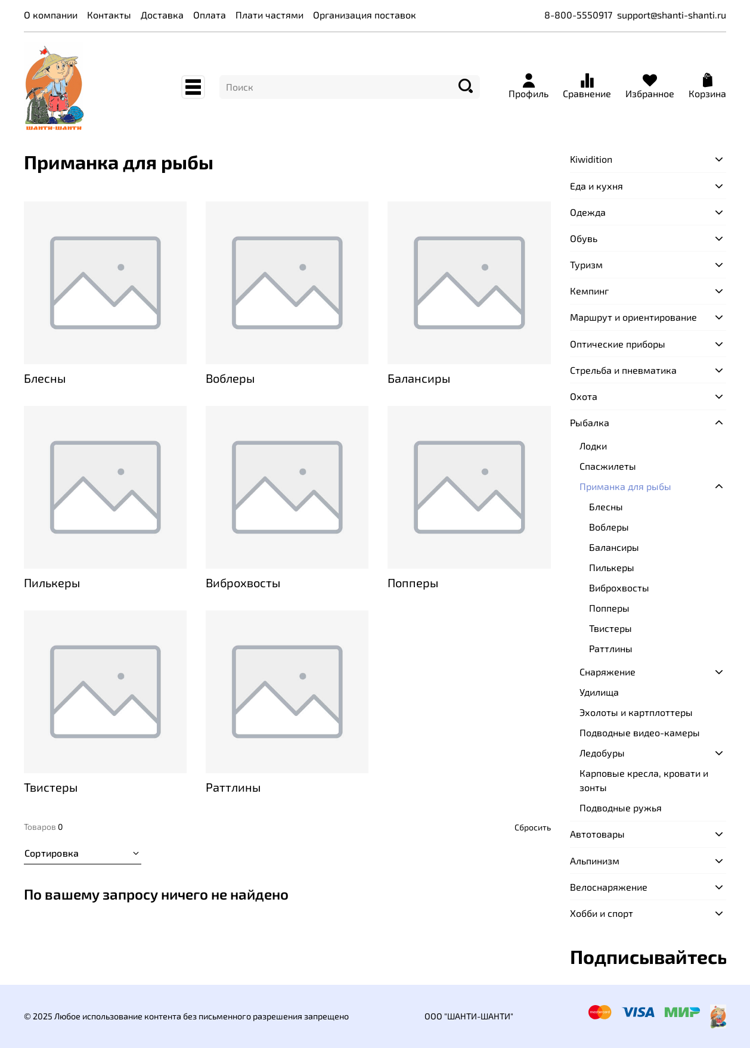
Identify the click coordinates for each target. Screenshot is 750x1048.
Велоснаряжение (608, 886)
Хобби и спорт (601, 913)
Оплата (209, 14)
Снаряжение (607, 671)
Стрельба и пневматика (623, 370)
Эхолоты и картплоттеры (636, 712)
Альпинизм (594, 860)
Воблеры (609, 526)
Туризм (586, 264)
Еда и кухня (596, 185)
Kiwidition (591, 159)
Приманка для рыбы (625, 486)
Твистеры (610, 628)
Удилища (599, 691)
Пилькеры (611, 567)
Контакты (109, 14)
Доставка (162, 14)
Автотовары (597, 833)
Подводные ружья (620, 807)
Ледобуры (602, 752)
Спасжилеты (607, 466)
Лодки (593, 445)
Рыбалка (589, 422)
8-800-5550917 (578, 14)
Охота (583, 396)
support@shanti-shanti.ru (671, 14)
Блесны (606, 506)
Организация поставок (364, 14)
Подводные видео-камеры (639, 732)
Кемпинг (589, 290)
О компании (51, 14)
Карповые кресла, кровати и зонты (643, 780)
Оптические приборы (617, 343)
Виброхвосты (619, 587)
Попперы (609, 607)
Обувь (583, 238)
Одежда (588, 212)
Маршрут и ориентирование (633, 317)
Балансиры (614, 547)
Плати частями (269, 14)
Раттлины (611, 648)
